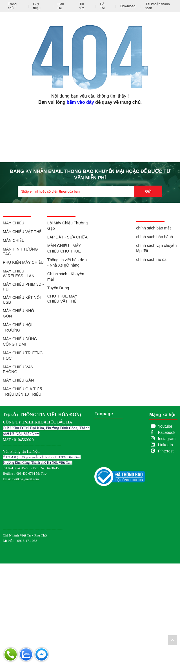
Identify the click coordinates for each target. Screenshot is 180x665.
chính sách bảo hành (154, 237)
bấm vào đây (80, 102)
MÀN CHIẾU (14, 240)
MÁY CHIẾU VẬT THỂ (22, 231)
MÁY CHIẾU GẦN (18, 380)
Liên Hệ (61, 6)
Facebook (166, 432)
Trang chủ (12, 6)
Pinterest (166, 451)
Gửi (148, 191)
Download (127, 6)
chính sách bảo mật (153, 228)
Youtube (165, 426)
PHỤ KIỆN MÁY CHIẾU (23, 262)
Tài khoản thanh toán (157, 6)
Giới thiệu (37, 6)
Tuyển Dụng (58, 288)
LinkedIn (165, 445)
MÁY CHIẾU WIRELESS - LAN (18, 273)
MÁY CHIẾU (13, 223)
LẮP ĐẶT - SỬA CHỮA (67, 237)
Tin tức (81, 6)
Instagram (166, 438)
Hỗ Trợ (102, 6)
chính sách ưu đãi (152, 259)
